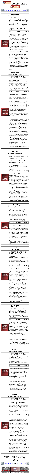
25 (23, 10)
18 (8, 10)
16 (5, 10)
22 (17, 10)
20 (12, 10)
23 (19, 10)
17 (6, 10)
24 (21, 10)
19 (10, 10)
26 (25, 10)
